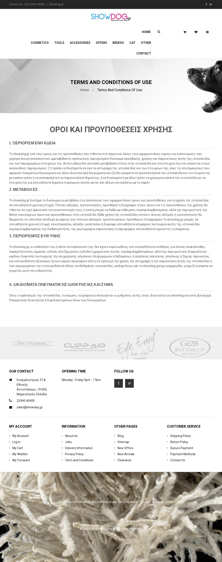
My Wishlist (20, 454)
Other (146, 42)
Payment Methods (183, 454)
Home (146, 32)
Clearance (124, 460)
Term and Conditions (79, 460)
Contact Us (177, 460)
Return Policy (179, 442)
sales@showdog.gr (30, 407)
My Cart (17, 448)
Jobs (68, 442)
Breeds (118, 42)
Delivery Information (79, 448)
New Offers (125, 448)
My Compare (21, 460)
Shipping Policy (180, 436)
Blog (121, 436)
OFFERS (101, 42)
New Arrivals (126, 454)
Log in (16, 442)
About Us (71, 436)
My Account (20, 436)
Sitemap (123, 442)
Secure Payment (181, 448)
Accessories (80, 42)
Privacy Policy (74, 454)
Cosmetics (40, 42)
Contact (143, 53)
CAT (132, 42)
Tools (59, 42)
